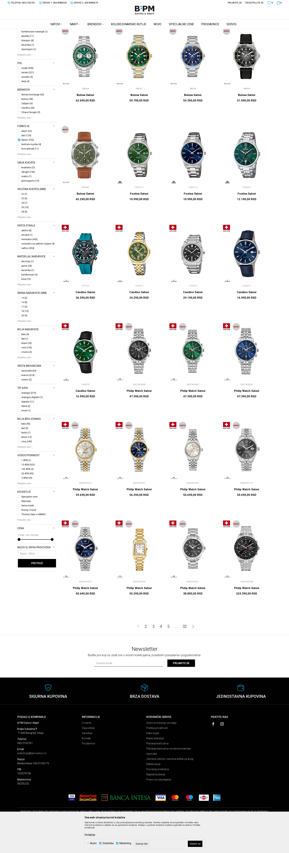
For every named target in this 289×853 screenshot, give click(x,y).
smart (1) (26, 439)
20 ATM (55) (27, 502)
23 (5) (24, 227)
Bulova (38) (27, 128)
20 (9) (24, 344)
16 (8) (24, 331)
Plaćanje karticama (157, 772)
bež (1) (24, 367)
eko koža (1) (27, 290)
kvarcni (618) (28, 404)
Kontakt (86, 767)
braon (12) (26, 466)
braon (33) (26, 372)
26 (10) (25, 236)
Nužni (93, 843)
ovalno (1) (26, 205)
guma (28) (26, 294)
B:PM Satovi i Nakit (26, 31)
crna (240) (26, 470)
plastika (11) (27, 65)
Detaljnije (90, 834)
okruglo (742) (28, 201)
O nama (86, 751)
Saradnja (87, 762)
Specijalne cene (29, 525)
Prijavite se (181, 692)
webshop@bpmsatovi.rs (31, 782)
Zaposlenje (88, 756)
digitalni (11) (27, 430)
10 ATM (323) (28, 493)
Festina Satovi (139, 222)
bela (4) (25, 363)
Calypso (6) (27, 132)
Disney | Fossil (28, 539)
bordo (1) (25, 461)
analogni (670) (28, 422)
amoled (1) (26, 264)
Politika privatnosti (157, 756)
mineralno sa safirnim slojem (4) (38, 272)
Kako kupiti (152, 762)
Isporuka (151, 782)
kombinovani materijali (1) (34, 60)
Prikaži (233, 37)
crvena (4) (26, 381)
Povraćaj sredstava (157, 798)
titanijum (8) (27, 69)
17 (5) (24, 335)
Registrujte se (255, 2)
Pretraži (37, 592)
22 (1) (24, 223)
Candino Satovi (85, 321)
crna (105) (26, 376)
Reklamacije (153, 793)
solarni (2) (26, 408)
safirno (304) (27, 277)
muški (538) (27, 97)
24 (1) (24, 232)
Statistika (108, 843)
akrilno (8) (26, 259)
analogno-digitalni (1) (32, 426)
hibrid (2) (25, 435)
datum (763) (27, 169)
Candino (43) (27, 137)
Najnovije (26, 530)
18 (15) (25, 340)
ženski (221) (27, 101)
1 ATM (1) (26, 489)
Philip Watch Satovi (139, 419)
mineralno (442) (29, 268)
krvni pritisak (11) (30, 177)
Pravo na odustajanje (158, 808)
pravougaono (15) (30, 209)
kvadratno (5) (28, 196)
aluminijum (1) (28, 78)
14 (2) (24, 327)
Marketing (125, 843)
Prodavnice (88, 772)
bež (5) (24, 457)
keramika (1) (27, 74)
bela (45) (25, 452)
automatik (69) (28, 399)
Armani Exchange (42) (32, 123)
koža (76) (26, 308)
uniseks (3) (27, 106)
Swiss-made (27, 534)
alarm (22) (26, 160)
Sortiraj (198, 37)
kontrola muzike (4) (31, 173)
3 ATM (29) (26, 507)
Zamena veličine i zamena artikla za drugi (169, 787)
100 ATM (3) (27, 498)
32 (184, 655)
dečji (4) (25, 110)
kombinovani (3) (29, 303)
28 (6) (24, 240)
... (176, 655)
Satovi (25, 47)
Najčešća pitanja (155, 803)
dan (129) (26, 164)
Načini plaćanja (155, 767)
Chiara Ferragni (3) (30, 141)
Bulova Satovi (85, 124)
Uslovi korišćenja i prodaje (161, 751)
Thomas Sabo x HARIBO (33, 543)
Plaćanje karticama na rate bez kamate (168, 777)
